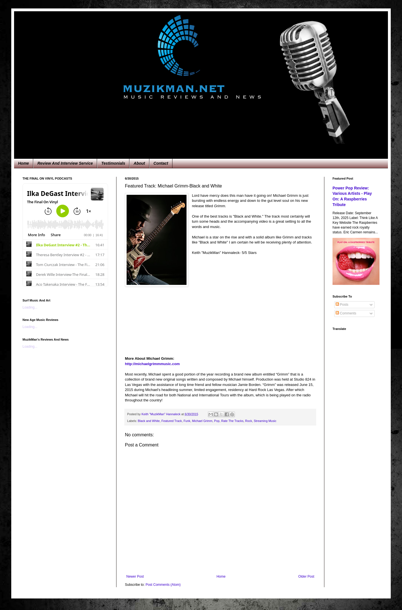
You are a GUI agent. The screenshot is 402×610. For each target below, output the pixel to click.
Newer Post (135, 576)
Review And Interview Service (65, 163)
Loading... (30, 307)
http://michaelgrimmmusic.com (152, 364)
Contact (161, 163)
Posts (342, 305)
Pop (216, 421)
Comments (346, 313)
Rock (248, 421)
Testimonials (113, 163)
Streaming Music (265, 421)
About (139, 163)
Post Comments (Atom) (163, 585)
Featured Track (171, 421)
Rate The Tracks (232, 421)
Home (23, 163)
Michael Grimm (202, 421)
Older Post (306, 576)
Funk (186, 421)
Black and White (149, 421)
